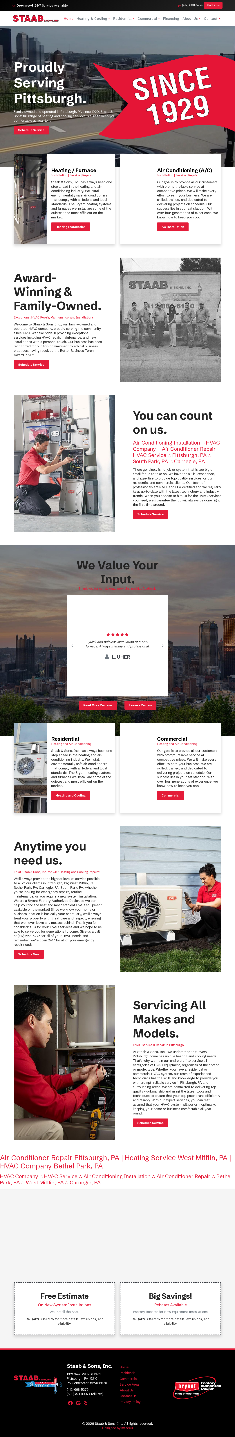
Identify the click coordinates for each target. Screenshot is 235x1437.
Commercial (147, 18)
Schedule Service (31, 130)
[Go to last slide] (72, 645)
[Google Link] (78, 1403)
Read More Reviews (98, 705)
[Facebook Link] (70, 1403)
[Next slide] (163, 645)
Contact (210, 18)
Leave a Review (140, 705)
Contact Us (128, 1396)
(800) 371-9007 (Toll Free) (86, 1394)
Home (68, 18)
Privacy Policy (130, 1402)
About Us (189, 18)
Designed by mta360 (117, 1428)
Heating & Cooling (91, 18)
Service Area (129, 1384)
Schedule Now (28, 954)
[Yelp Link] (86, 1403)
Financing (170, 18)
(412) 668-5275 (189, 5)
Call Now (212, 5)
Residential (122, 18)
